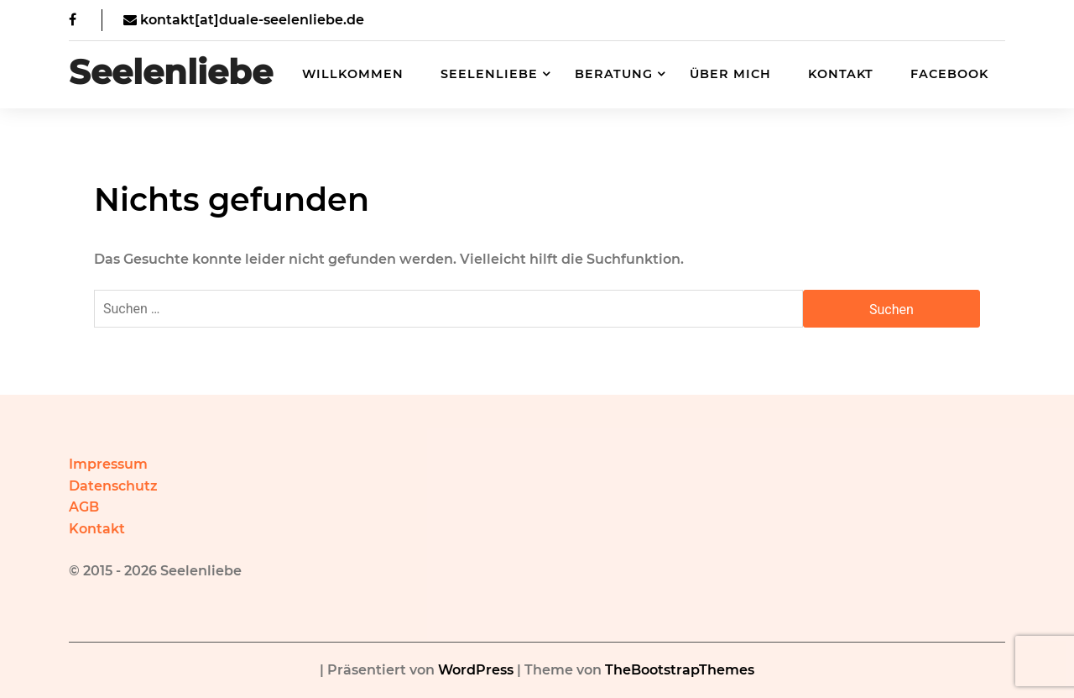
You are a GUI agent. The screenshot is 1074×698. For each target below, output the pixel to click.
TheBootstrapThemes (679, 670)
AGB (84, 507)
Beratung (614, 73)
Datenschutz (113, 486)
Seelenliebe (171, 72)
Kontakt (840, 73)
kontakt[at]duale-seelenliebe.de (243, 20)
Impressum (108, 464)
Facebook (949, 73)
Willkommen (353, 73)
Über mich (730, 73)
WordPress (476, 670)
